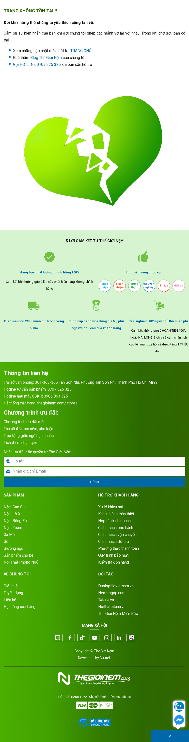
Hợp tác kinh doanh (114, 520)
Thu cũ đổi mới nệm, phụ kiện (28, 428)
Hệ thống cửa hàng (19, 606)
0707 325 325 (59, 389)
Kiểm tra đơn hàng (113, 562)
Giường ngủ (13, 548)
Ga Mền (10, 534)
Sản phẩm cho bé (18, 555)
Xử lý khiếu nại (110, 507)
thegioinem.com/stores (57, 403)
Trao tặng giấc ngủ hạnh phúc (29, 435)
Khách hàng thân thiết (116, 514)
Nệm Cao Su (14, 507)
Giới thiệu (11, 586)
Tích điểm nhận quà (20, 442)
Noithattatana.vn (112, 606)
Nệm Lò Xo (13, 514)
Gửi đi (94, 482)
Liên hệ (10, 599)
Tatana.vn (106, 599)
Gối (6, 541)
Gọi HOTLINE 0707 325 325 (37, 64)
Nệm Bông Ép (15, 520)
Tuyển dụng (13, 592)
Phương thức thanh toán (118, 548)
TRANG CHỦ (80, 50)
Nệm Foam (13, 527)
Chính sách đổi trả (113, 541)
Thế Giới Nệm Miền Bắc (118, 613)
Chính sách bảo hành (115, 527)
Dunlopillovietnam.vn (116, 586)
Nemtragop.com (112, 592)
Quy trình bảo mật (113, 555)
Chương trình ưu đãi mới (24, 421)
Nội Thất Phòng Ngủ (21, 562)
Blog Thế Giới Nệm (46, 57)
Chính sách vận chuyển (117, 534)
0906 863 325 (56, 396)
